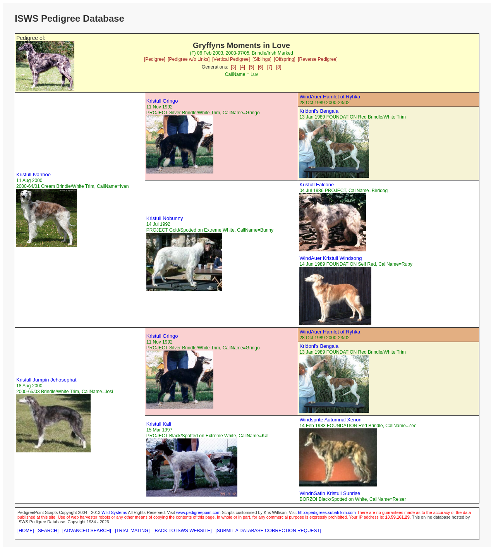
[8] (278, 67)
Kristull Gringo (162, 101)
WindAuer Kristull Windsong (330, 258)
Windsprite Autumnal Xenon (330, 420)
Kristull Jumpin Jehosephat (46, 380)
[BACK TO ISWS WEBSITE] (182, 530)
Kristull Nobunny (164, 218)
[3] (233, 67)
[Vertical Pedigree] (231, 59)
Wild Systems (114, 512)
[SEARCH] (47, 530)
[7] (269, 67)
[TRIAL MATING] (132, 530)
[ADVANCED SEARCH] (86, 530)
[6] (260, 67)
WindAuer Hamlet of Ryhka (329, 97)
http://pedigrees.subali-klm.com (327, 512)
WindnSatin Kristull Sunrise (329, 493)
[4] (242, 67)
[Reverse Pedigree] (318, 59)
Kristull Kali (158, 424)
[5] (251, 67)
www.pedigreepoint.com (198, 512)
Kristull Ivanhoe (33, 174)
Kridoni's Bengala (318, 111)
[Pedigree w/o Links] (188, 59)
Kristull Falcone (316, 184)
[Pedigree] (154, 59)
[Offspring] (284, 59)
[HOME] (25, 530)
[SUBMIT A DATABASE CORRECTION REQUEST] (268, 530)
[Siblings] (261, 59)
